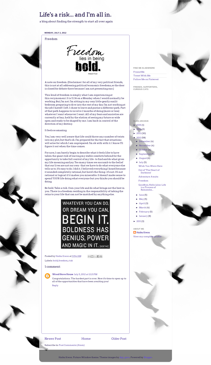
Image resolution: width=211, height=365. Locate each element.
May (141, 199)
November (145, 145)
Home (86, 338)
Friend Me (138, 72)
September (145, 154)
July (141, 162)
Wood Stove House (62, 274)
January (143, 216)
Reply (55, 285)
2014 (139, 129)
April (142, 203)
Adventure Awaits (148, 176)
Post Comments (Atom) (72, 345)
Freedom (143, 180)
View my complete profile (147, 236)
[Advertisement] (148, 46)
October (143, 149)
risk (71, 260)
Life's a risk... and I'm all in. (75, 14)
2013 (139, 133)
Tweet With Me (141, 75)
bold (55, 260)
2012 (139, 137)
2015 (139, 125)
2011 (138, 221)
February (144, 211)
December (145, 141)
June (141, 195)
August (143, 158)
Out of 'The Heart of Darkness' (148, 171)
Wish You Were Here (150, 166)
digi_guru (124, 357)
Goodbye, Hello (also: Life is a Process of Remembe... (152, 187)
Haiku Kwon (62, 256)
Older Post (118, 338)
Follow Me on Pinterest (146, 79)
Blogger (148, 357)
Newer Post (53, 338)
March (143, 207)
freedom (63, 260)
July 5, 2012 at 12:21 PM (85, 274)
